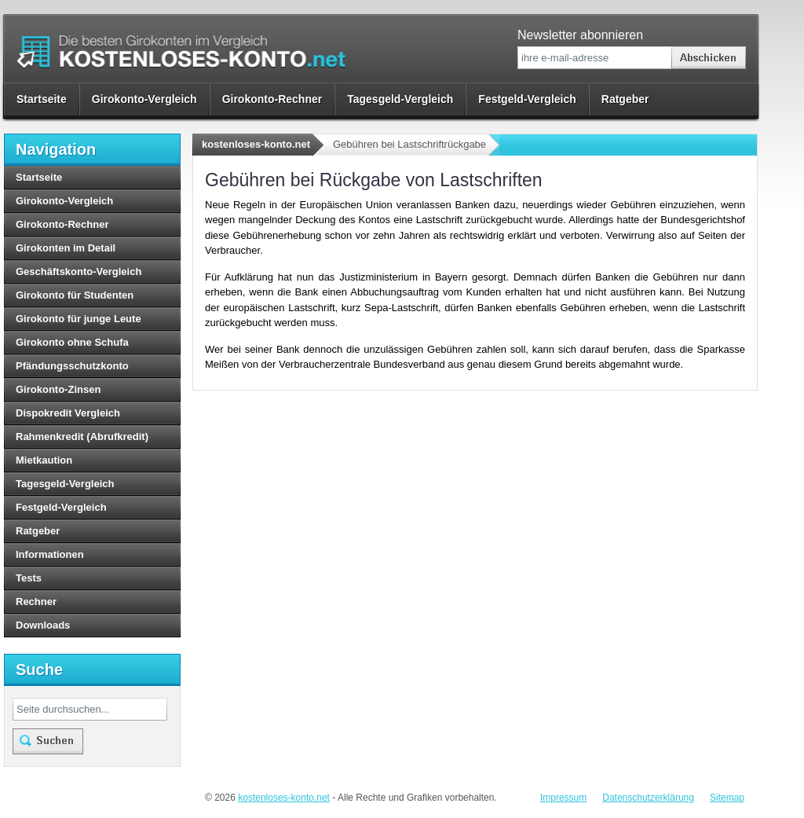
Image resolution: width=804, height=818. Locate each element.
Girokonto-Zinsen (58, 389)
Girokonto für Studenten (74, 295)
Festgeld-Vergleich (527, 99)
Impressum (563, 797)
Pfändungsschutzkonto (72, 366)
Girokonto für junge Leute (78, 319)
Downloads (43, 625)
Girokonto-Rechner (272, 99)
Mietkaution (44, 460)
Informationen (50, 554)
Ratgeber (625, 99)
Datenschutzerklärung (648, 797)
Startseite (41, 99)
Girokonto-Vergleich (144, 99)
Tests (29, 578)
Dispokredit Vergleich (68, 413)
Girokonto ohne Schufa (72, 342)
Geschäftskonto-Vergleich (78, 271)
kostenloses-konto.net (256, 144)
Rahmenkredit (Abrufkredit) (82, 436)
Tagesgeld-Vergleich (400, 99)
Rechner (36, 601)
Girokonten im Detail (65, 248)
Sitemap (727, 797)
